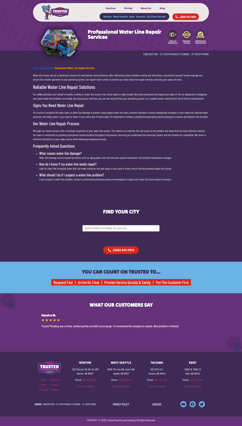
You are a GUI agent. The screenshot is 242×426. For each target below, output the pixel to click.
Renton (107, 16)
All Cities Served (156, 16)
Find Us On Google (85, 386)
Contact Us (55, 379)
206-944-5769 (124, 379)
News (43, 384)
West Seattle (120, 16)
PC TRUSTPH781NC (200, 54)
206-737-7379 (160, 379)
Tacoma (140, 16)
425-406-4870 (88, 379)
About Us (146, 8)
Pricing (128, 8)
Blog (162, 8)
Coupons (55, 384)
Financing (43, 389)
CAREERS (156, 404)
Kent (131, 16)
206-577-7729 (196, 379)
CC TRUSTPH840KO (169, 54)
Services (111, 8)
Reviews (55, 389)
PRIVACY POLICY (121, 404)
